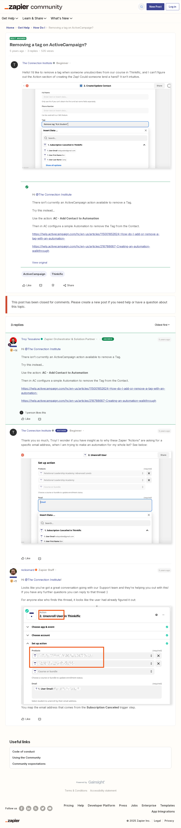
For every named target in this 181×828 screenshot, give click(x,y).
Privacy (169, 820)
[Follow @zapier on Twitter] (42, 808)
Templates (167, 805)
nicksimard (27, 570)
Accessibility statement (103, 790)
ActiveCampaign (34, 274)
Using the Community (26, 757)
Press (123, 805)
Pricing (69, 805)
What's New (62, 18)
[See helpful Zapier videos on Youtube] (49, 808)
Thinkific (57, 274)
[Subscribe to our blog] (35, 808)
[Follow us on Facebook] (21, 808)
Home (10, 27)
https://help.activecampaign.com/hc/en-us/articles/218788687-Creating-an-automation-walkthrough (88, 400)
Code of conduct (23, 751)
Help (81, 805)
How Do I (39, 27)
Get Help (10, 18)
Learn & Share (34, 18)
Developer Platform (101, 805)
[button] (155, 6)
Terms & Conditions (76, 790)
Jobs (134, 805)
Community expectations (29, 763)
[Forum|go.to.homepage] (34, 6)
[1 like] (33, 412)
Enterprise (149, 805)
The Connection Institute (37, 63)
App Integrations (163, 811)
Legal (157, 820)
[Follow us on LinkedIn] (28, 808)
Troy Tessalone (30, 339)
